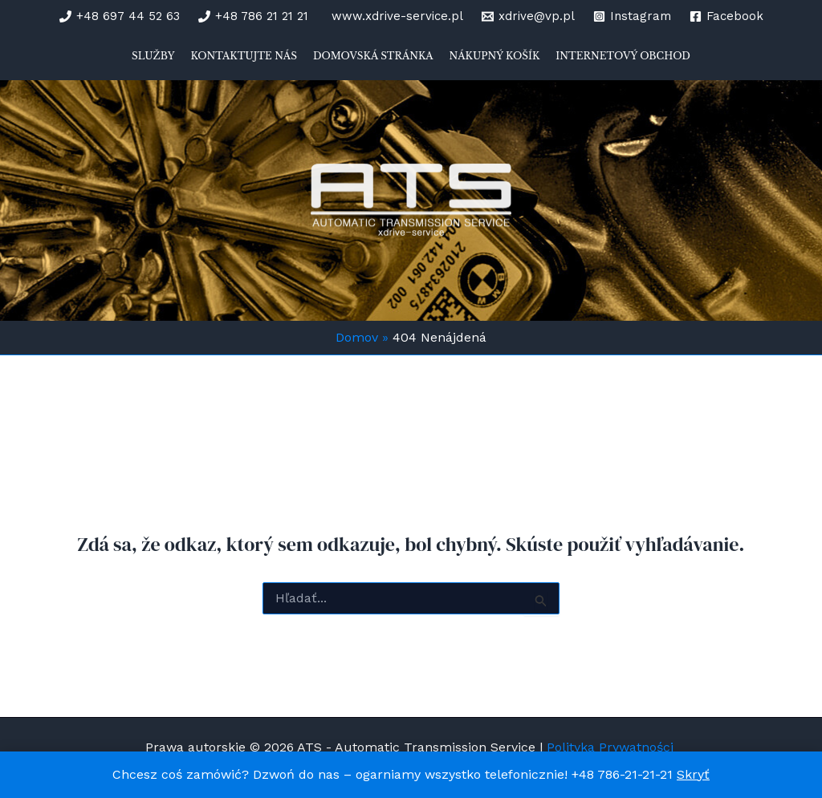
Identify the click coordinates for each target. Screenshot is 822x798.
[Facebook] (726, 16)
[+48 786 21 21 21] (253, 16)
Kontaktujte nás (243, 56)
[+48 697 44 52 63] (119, 16)
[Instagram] (632, 16)
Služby (153, 56)
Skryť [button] (693, 774)
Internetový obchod (622, 56)
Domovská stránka (373, 56)
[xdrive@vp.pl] (528, 16)
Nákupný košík (495, 56)
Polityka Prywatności (612, 747)
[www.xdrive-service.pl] (395, 16)
